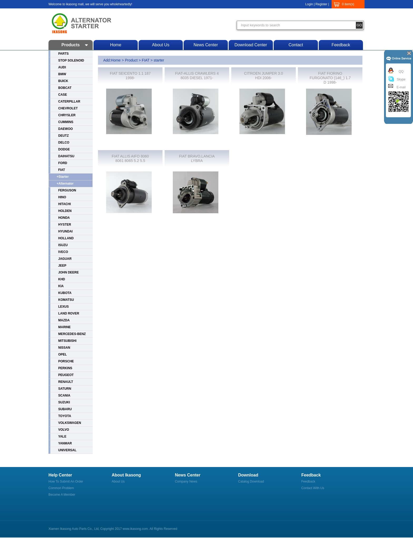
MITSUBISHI (67, 341)
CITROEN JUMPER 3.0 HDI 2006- (263, 75)
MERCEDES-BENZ (72, 334)
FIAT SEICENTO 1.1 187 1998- (130, 75)
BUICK (63, 81)
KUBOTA (64, 293)
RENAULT (65, 382)
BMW (62, 74)
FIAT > (148, 60)
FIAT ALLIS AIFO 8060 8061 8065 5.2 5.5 (130, 158)
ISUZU (63, 245)
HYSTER (64, 224)
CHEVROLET (68, 108)
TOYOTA (64, 416)
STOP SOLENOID (71, 60)
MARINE (64, 327)
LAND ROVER (68, 313)
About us (160, 45)
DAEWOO (65, 129)
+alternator (65, 183)
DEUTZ (63, 136)
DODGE (64, 149)
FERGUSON (67, 190)
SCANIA (64, 395)
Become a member (61, 494)
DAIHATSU (66, 156)
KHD (61, 279)
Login (309, 4)
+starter (63, 177)
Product (131, 60)
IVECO (63, 252)
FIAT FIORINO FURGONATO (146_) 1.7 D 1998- (330, 77)
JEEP (62, 265)
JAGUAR (65, 259)
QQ (400, 71)
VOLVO (63, 430)
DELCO (63, 142)
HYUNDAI (65, 231)
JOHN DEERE (68, 272)
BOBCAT (64, 88)
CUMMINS (65, 122)
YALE (62, 436)
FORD (62, 163)
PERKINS (65, 368)
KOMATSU (66, 300)
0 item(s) (348, 4)
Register (321, 4)
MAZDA (64, 320)
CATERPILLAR (69, 101)
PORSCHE (66, 361)
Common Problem (61, 488)
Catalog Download (251, 481)
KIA (61, 286)
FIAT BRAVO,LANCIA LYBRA (197, 158)
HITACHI (64, 204)
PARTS (63, 53)
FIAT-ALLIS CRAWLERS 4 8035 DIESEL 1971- (197, 75)
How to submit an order (65, 481)
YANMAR (65, 443)
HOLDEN (65, 211)
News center (206, 45)
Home (115, 45)
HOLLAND (66, 238)
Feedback (341, 45)
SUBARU (65, 409)
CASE (62, 95)
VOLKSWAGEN (69, 423)
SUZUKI (64, 402)
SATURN (64, 388)
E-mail (400, 87)
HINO (62, 197)
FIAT (61, 170)
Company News (186, 481)
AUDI (62, 67)
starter (159, 60)
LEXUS (63, 306)
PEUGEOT (66, 375)
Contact (295, 45)
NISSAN (64, 347)
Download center (250, 45)
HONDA (64, 218)
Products (70, 45)
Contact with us (312, 488)
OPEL (62, 354)
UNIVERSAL (67, 450)
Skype (400, 79)
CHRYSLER (67, 115)
